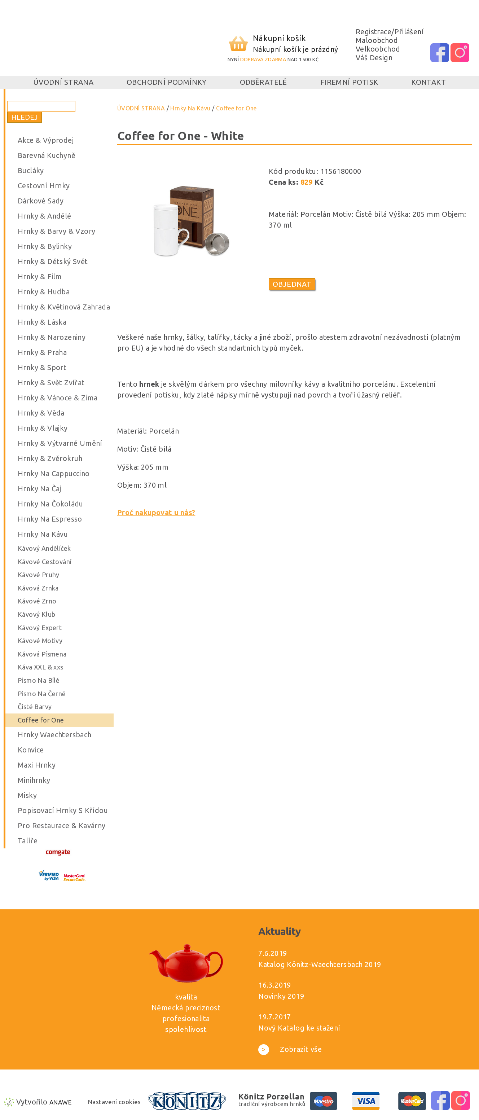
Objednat (292, 284)
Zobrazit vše (290, 1049)
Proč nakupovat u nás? (156, 512)
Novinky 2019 (281, 996)
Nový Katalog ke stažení (299, 1028)
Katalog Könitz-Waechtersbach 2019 (319, 964)
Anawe (60, 1102)
